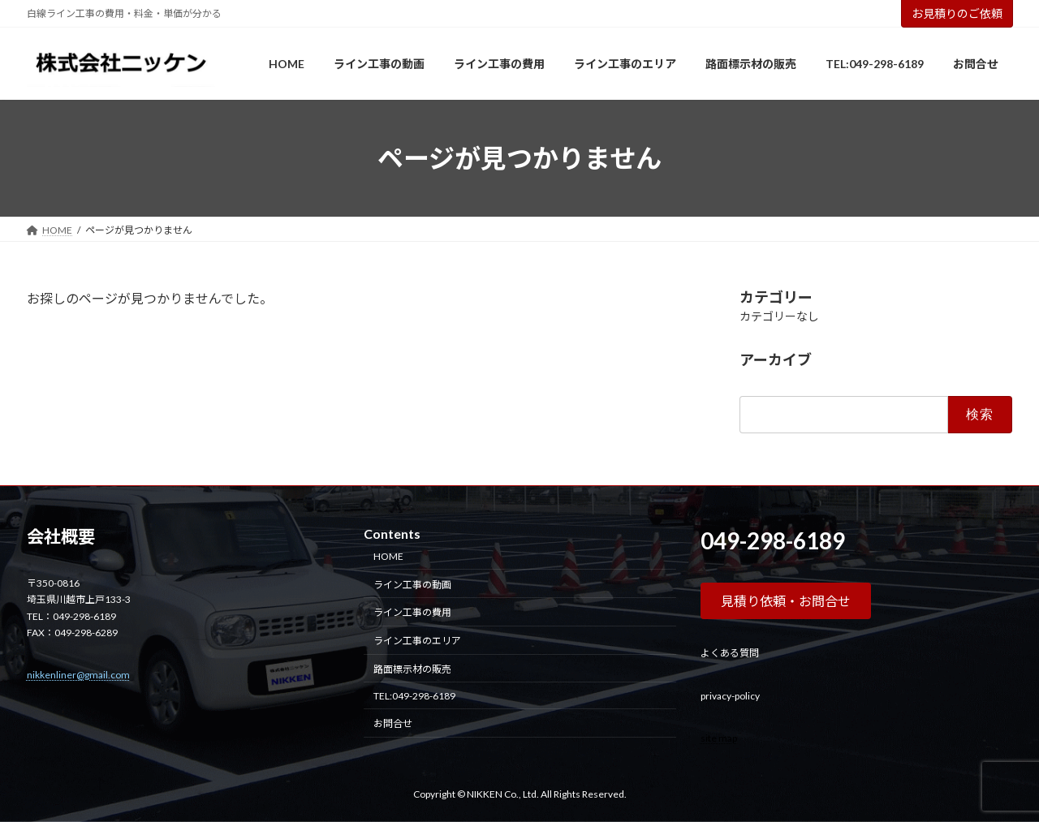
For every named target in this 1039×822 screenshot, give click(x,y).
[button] (786, 601)
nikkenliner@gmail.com (78, 675)
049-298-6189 (773, 540)
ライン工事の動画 (412, 585)
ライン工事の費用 (412, 612)
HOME (388, 556)
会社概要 (61, 536)
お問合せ (392, 724)
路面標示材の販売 (412, 669)
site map (719, 738)
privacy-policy (730, 696)
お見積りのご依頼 (957, 13)
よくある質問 (730, 653)
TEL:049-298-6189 (414, 696)
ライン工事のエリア (417, 641)
